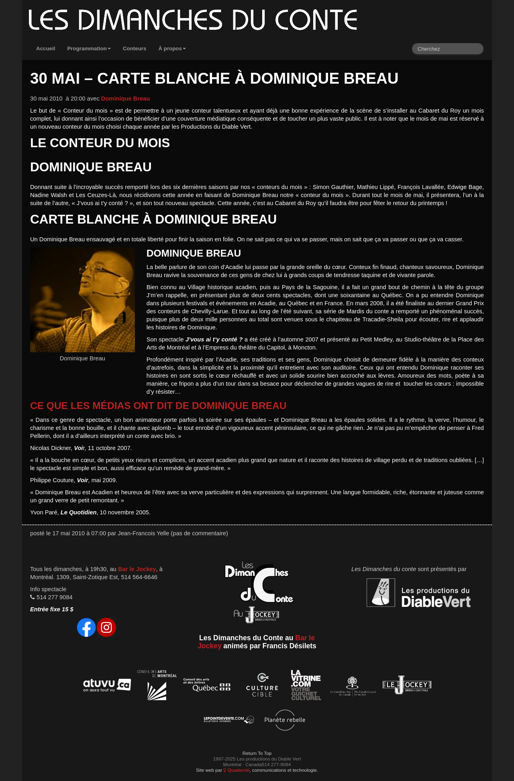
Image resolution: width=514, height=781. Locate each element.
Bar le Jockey (137, 569)
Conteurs (135, 48)
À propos (172, 48)
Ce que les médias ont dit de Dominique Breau (158, 405)
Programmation (89, 48)
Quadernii (236, 770)
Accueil (45, 48)
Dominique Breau (125, 98)
